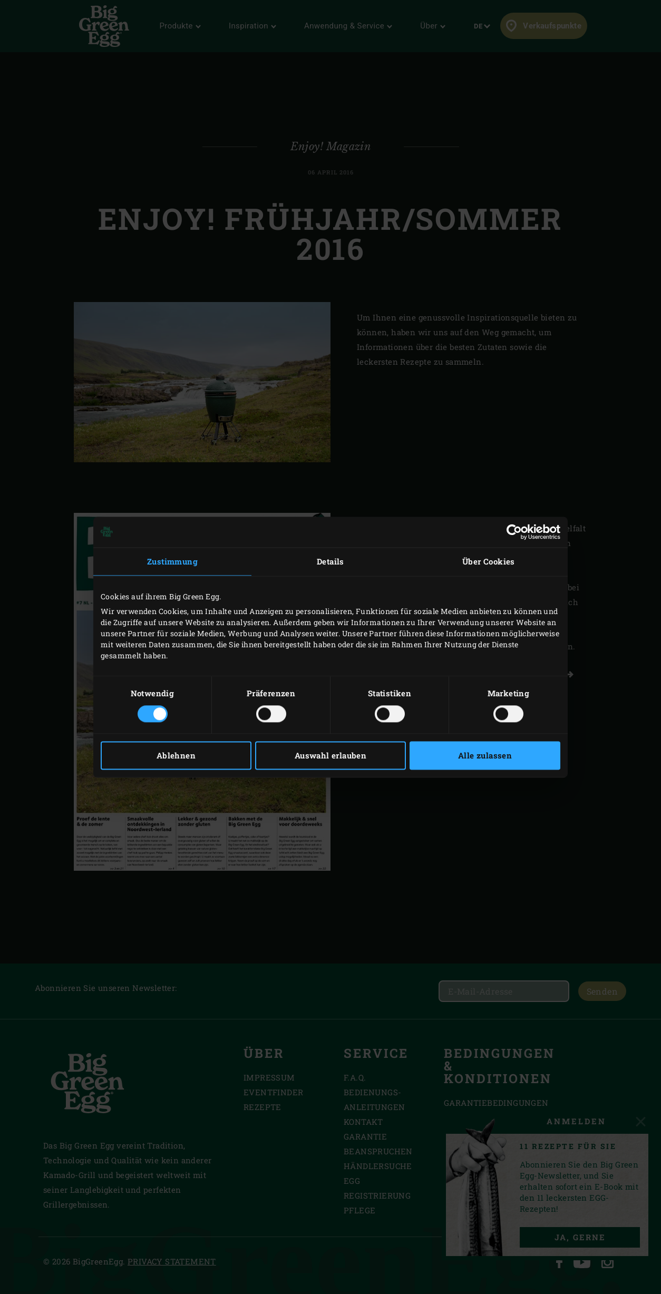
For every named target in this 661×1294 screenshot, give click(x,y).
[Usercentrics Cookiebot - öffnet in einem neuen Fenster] (514, 532)
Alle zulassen (485, 755)
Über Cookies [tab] (488, 561)
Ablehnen (176, 755)
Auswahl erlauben (330, 755)
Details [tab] (330, 561)
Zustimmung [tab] (172, 561)
